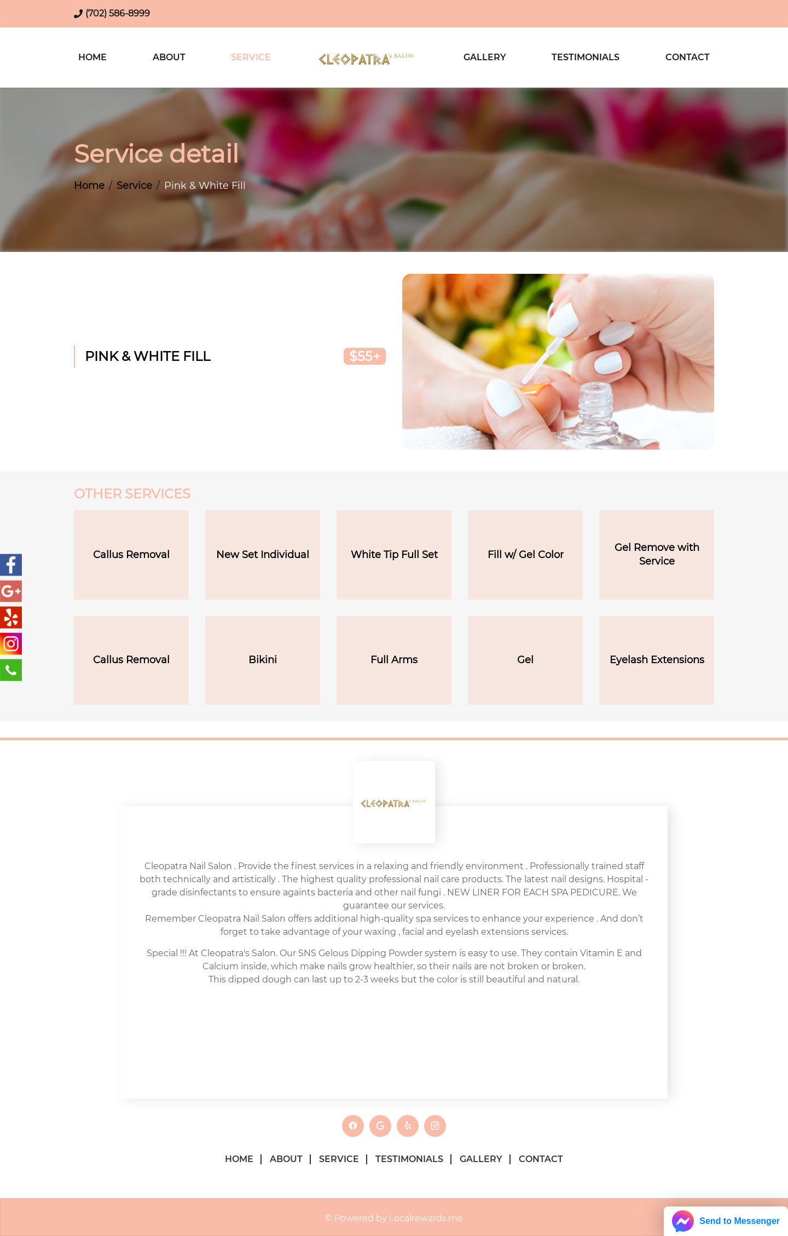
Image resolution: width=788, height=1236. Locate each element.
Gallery (484, 57)
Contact (687, 57)
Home (92, 57)
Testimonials (585, 57)
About (169, 57)
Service (251, 57)
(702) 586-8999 (117, 13)
